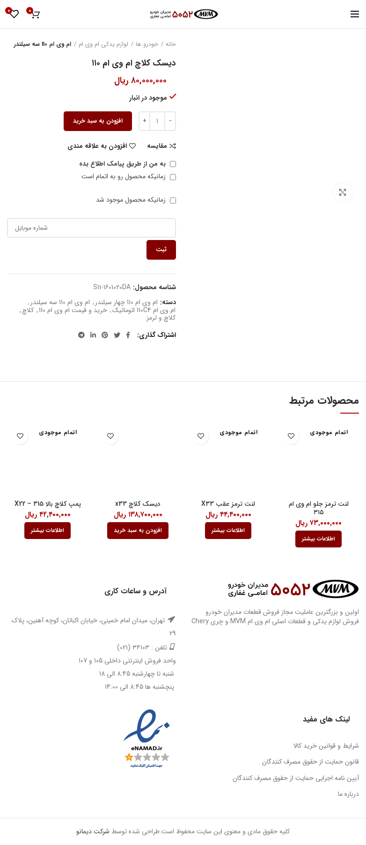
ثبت (161, 250)
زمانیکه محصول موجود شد (136, 200)
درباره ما (348, 794)
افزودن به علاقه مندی (97, 146)
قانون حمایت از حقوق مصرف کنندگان (310, 762)
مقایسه (157, 146)
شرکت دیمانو (93, 831)
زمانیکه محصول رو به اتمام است (128, 176)
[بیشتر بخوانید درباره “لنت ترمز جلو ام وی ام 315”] (318, 539)
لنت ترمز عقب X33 (228, 504)
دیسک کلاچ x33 (138, 504)
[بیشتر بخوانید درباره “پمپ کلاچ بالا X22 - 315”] (47, 530)
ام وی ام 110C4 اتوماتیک (144, 310)
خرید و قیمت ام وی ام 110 (73, 310)
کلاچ (28, 310)
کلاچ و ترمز (161, 318)
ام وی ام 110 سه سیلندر (42, 44)
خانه (171, 44)
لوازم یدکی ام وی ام (103, 44)
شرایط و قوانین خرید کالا (326, 746)
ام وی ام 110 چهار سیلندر (126, 302)
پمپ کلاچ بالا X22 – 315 (48, 504)
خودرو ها (147, 44)
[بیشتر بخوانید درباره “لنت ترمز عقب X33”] (228, 530)
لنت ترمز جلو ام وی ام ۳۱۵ (319, 508)
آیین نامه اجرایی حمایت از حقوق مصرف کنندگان (296, 778)
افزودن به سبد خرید (98, 121)
